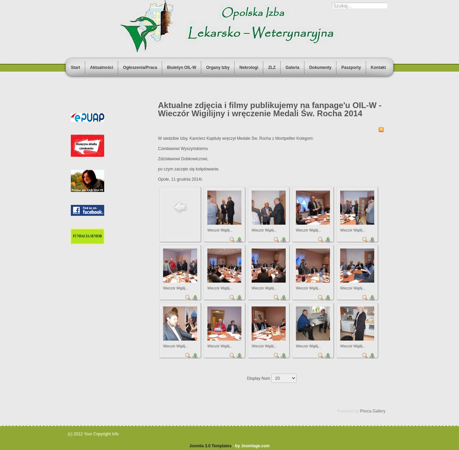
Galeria (292, 67)
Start (75, 67)
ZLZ (271, 67)
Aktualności (101, 67)
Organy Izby (218, 67)
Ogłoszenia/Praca (140, 67)
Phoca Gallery (372, 411)
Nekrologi (248, 67)
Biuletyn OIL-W (181, 67)
